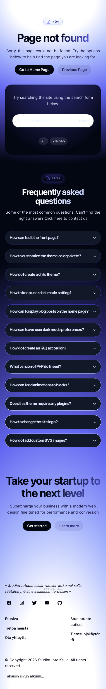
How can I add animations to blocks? (39, 385)
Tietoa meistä (16, 628)
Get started (37, 526)
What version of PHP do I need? (35, 366)
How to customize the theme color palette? (45, 256)
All (43, 141)
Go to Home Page (34, 69)
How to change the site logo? (34, 422)
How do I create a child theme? (35, 274)
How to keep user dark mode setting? (40, 292)
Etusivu (11, 618)
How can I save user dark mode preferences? (47, 329)
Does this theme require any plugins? (40, 403)
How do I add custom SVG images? (38, 440)
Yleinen (58, 141)
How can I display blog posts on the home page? (49, 311)
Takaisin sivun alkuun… (24, 676)
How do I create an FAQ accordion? (38, 348)
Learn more (69, 526)
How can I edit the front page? (34, 237)
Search (84, 121)
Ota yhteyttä (15, 637)
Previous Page (74, 69)
